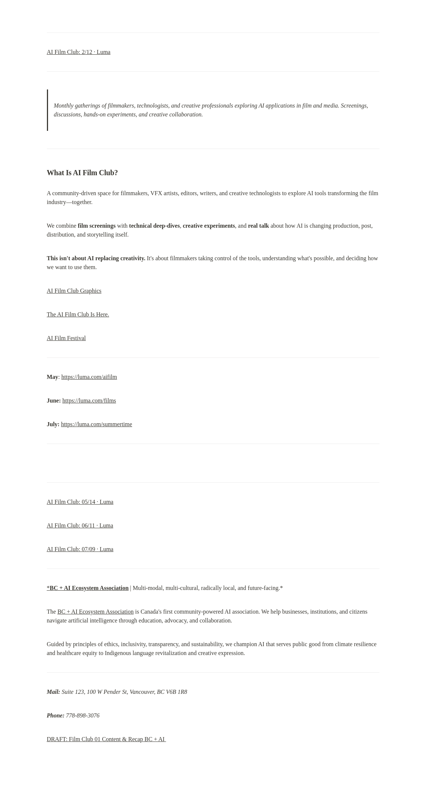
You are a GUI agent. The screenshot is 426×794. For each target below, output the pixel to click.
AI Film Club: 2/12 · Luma (78, 52)
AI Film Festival (66, 338)
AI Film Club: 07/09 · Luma (80, 549)
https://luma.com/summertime (96, 424)
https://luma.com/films (89, 400)
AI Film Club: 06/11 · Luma (80, 525)
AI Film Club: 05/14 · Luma (80, 502)
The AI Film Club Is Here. (78, 314)
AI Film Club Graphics (74, 291)
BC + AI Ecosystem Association (95, 611)
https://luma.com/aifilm (89, 377)
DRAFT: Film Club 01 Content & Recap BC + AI (106, 739)
